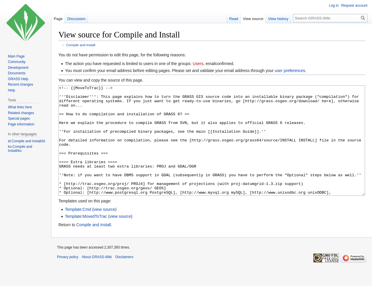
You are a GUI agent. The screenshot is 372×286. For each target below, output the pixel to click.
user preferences (290, 70)
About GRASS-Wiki (97, 279)
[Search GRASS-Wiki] (330, 18)
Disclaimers (124, 279)
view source (104, 231)
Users (198, 63)
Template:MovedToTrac (86, 238)
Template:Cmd (78, 231)
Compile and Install (80, 45)
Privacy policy (67, 279)
